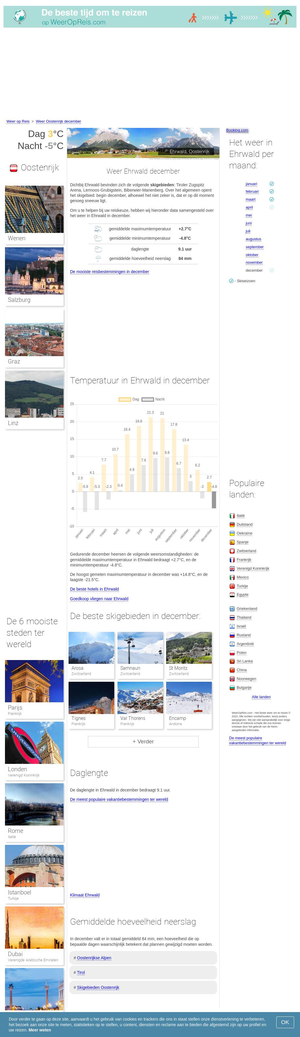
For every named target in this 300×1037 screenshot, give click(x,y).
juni (249, 223)
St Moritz (178, 668)
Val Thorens (132, 718)
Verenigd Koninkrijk (24, 775)
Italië (12, 837)
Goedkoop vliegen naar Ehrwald (99, 598)
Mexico (243, 577)
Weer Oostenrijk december (58, 121)
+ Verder (143, 741)
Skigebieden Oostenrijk (98, 987)
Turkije (13, 898)
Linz (13, 423)
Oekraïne (244, 533)
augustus (253, 239)
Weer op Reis (18, 121)
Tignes (78, 718)
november (254, 262)
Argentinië (245, 644)
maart (250, 199)
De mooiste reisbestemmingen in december (109, 271)
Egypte (242, 594)
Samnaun (130, 668)
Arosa (77, 668)
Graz (14, 361)
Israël (241, 626)
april (249, 207)
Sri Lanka (245, 661)
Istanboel (19, 892)
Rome (15, 830)
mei (249, 215)
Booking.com (237, 130)
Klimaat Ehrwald (85, 895)
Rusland (244, 635)
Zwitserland (246, 551)
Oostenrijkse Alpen (94, 957)
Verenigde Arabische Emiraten (33, 960)
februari (252, 191)
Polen (241, 652)
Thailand (244, 617)
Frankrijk (15, 713)
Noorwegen (246, 678)
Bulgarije (244, 687)
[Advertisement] (150, 74)
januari (251, 184)
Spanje (242, 542)
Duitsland (245, 524)
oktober (252, 255)
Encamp (177, 718)
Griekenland (247, 608)
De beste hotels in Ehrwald (94, 589)
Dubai (15, 954)
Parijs (15, 707)
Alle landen (261, 697)
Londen (17, 769)
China (242, 670)
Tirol (81, 972)
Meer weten (40, 1030)
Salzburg (19, 299)
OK (285, 1022)
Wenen (16, 238)
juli (248, 231)
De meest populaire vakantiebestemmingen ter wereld (119, 799)
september (255, 247)
